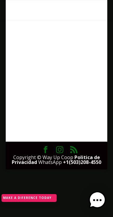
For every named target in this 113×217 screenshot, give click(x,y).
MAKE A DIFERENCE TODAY (27, 198)
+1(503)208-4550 (82, 162)
